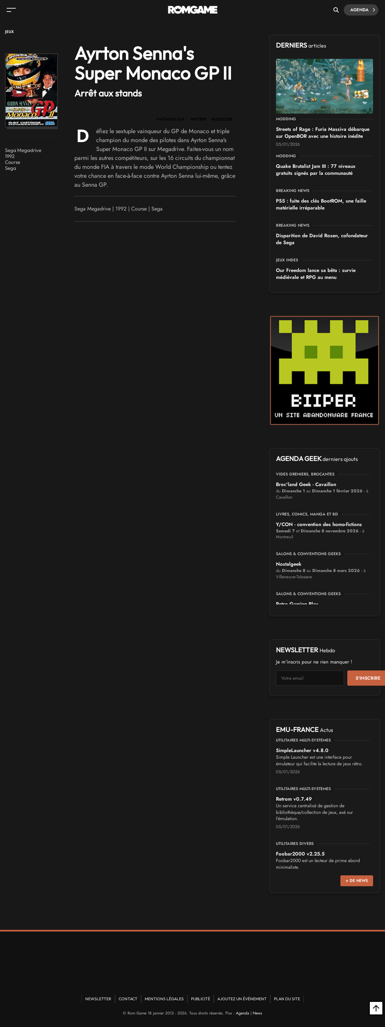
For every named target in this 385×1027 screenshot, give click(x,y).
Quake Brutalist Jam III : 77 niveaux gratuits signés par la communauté (315, 170)
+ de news (357, 881)
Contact (128, 998)
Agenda (362, 10)
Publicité (200, 998)
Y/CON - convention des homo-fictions (319, 524)
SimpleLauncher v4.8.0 (302, 750)
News (257, 1013)
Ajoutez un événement (242, 998)
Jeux (9, 32)
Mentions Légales (164, 998)
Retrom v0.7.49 (294, 799)
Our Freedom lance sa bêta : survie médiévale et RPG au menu (316, 274)
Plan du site (287, 998)
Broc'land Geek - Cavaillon (306, 484)
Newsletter (98, 998)
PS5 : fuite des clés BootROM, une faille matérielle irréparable (321, 204)
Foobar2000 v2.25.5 (300, 853)
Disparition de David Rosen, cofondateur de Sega (322, 239)
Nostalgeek (288, 564)
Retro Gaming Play (297, 604)
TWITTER (198, 119)
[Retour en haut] (376, 1008)
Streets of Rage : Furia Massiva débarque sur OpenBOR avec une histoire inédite (322, 133)
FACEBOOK (222, 119)
